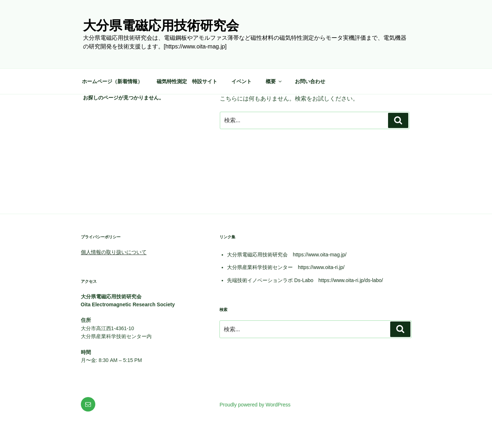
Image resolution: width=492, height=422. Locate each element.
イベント (241, 81)
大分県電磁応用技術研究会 (161, 25)
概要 (274, 81)
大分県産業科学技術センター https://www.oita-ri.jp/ (285, 267)
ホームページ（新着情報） (112, 81)
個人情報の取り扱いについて (114, 252)
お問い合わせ (310, 81)
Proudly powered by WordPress (255, 405)
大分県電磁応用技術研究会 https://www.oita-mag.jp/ (287, 254)
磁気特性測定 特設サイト (187, 81)
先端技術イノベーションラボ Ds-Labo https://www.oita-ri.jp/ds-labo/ (305, 280)
